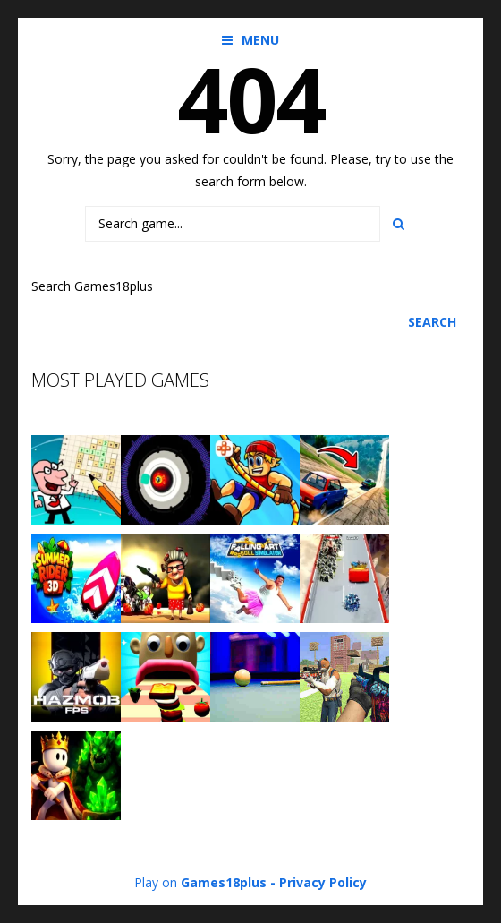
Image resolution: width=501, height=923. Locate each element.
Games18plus (224, 882)
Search (432, 321)
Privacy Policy (323, 882)
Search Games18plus (92, 286)
